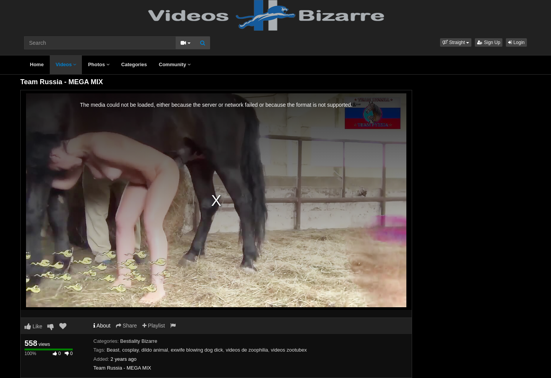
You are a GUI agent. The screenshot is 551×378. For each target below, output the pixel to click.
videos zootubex (289, 350)
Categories (134, 64)
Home (37, 64)
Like (33, 326)
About (102, 326)
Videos (65, 64)
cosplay (130, 350)
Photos (98, 64)
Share (126, 326)
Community (175, 64)
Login (516, 42)
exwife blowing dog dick (197, 350)
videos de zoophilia (247, 350)
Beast (113, 350)
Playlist (153, 326)
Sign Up (488, 42)
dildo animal (155, 350)
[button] (455, 42)
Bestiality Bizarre (138, 341)
